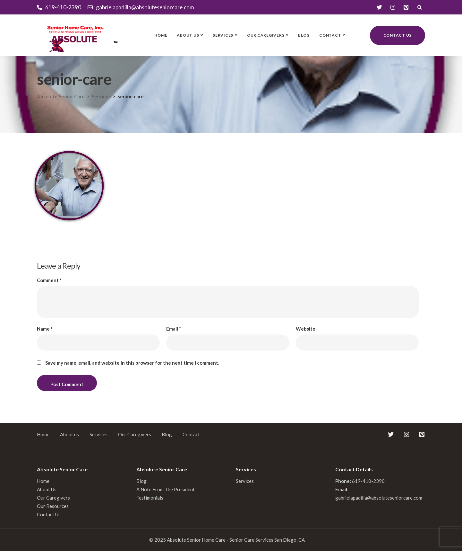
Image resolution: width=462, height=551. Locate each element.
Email (173, 328)
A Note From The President (165, 489)
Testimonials (149, 498)
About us (188, 35)
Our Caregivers (266, 35)
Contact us (397, 35)
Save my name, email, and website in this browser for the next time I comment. (132, 362)
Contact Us (49, 514)
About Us (46, 489)
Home (160, 35)
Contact (330, 35)
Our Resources (53, 506)
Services (223, 35)
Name (45, 328)
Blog (304, 35)
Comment (49, 280)
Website (305, 328)
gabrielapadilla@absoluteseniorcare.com (378, 498)
